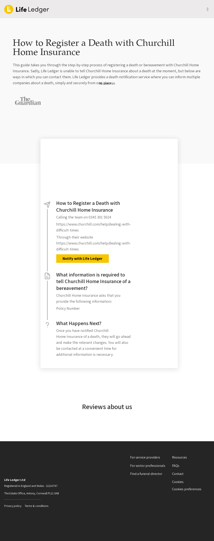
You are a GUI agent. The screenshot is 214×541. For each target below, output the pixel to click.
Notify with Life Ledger (82, 258)
